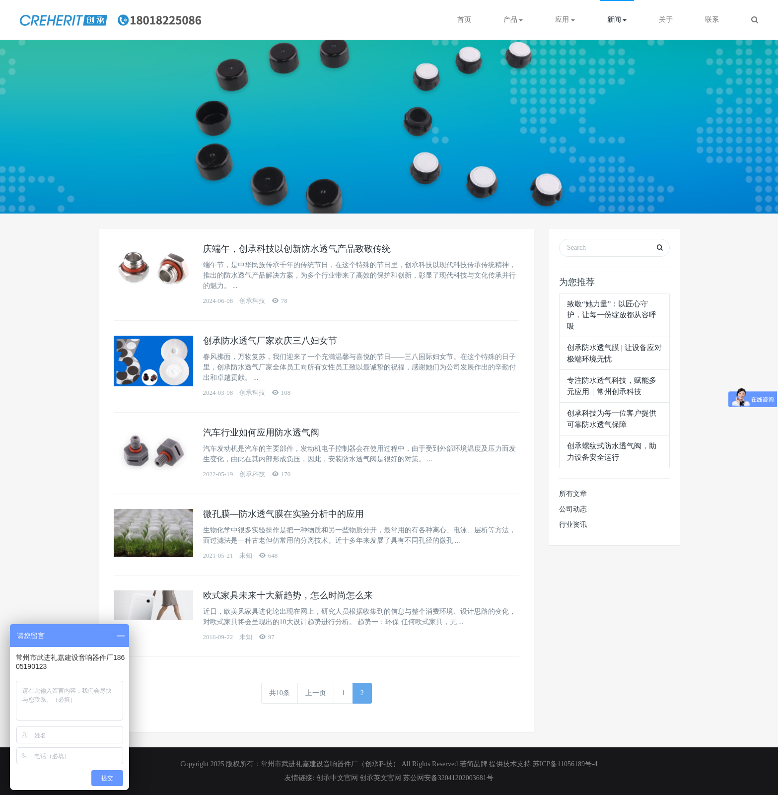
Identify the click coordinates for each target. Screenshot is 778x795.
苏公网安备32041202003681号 (448, 778)
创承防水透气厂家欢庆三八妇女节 (270, 341)
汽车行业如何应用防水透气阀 (261, 432)
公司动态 (573, 509)
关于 (666, 19)
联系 (712, 19)
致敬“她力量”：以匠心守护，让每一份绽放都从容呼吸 (611, 315)
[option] (389, 127)
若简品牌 (474, 764)
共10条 (279, 693)
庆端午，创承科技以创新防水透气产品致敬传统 (297, 249)
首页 (464, 19)
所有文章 (573, 494)
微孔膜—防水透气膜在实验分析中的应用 (283, 514)
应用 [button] (565, 19)
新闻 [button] (617, 19)
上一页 (315, 693)
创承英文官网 (380, 778)
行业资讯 (573, 524)
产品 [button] (513, 19)
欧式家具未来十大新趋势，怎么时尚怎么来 (288, 595)
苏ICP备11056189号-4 (565, 764)
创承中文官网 (338, 778)
